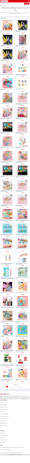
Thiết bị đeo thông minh (4, 435)
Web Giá (17, 452)
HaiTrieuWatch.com (14, 454)
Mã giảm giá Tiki (3, 420)
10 (21, 386)
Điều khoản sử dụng (3, 407)
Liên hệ (1, 427)
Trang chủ (1, 5)
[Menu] (28, 1)
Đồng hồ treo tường (3, 439)
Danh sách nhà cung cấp (4, 416)
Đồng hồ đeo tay (3, 433)
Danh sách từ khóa (3, 418)
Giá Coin (20, 452)
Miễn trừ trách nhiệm (3, 409)
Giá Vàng (14, 452)
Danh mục (2, 411)
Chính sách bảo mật (3, 404)
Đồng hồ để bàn (3, 437)
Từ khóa (5, 5)
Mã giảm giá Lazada (3, 423)
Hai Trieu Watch (19, 454)
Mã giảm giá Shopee (3, 425)
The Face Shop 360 (10, 452)
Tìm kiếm (26, 3)
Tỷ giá (6, 452)
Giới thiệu (1, 402)
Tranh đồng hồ (2, 442)
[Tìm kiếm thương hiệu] (12, 3)
